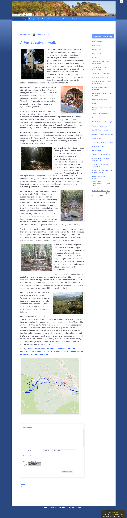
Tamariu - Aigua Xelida (99, 126)
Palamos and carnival (99, 146)
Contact (71, 507)
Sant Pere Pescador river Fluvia (102, 142)
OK (123, 516)
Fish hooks (95, 57)
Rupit (94, 104)
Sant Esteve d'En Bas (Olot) (101, 77)
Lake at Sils (96, 45)
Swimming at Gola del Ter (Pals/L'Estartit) (100, 68)
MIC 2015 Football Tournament (102, 134)
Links (79, 507)
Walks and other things (20, 19)
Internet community (54, 19)
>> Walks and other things (40, 34)
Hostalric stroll (97, 49)
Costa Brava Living (25, 34)
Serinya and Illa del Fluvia (100, 73)
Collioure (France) (98, 53)
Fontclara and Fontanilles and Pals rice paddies (102, 171)
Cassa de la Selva (97, 138)
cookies (116, 512)
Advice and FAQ (68, 19)
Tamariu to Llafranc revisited (101, 154)
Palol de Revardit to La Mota (101, 130)
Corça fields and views (99, 100)
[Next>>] (94, 185)
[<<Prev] (98, 183)
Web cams (79, 19)
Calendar (62, 507)
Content (53, 507)
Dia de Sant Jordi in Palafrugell (102, 122)
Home (45, 507)
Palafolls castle (97, 41)
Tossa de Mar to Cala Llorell (101, 114)
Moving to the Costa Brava (37, 19)
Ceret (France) (97, 150)
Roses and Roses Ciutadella (101, 118)
